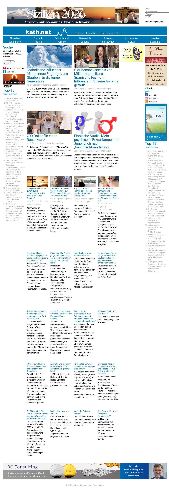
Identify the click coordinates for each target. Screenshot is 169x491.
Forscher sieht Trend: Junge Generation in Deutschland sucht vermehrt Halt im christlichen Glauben (107, 258)
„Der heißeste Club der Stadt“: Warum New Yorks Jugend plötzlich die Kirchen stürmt (60, 192)
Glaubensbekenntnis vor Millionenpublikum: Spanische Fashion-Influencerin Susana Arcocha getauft (15, 172)
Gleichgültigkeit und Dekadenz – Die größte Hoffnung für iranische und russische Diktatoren (157, 266)
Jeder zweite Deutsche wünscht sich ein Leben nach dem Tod (15, 126)
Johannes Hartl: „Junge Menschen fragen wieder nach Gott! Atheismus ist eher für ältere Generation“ (15, 144)
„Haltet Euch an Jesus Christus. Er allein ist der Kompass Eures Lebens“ (61, 315)
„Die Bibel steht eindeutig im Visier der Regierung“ (14, 162)
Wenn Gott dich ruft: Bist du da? (107, 312)
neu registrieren (156, 21)
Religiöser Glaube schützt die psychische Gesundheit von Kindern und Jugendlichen (37, 257)
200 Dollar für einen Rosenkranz (42, 138)
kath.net (76, 485)
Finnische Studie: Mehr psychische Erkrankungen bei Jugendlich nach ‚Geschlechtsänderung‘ (96, 141)
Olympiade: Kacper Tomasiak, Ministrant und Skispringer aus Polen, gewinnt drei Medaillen (107, 369)
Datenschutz (98, 485)
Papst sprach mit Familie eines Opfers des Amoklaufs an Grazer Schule (83, 192)
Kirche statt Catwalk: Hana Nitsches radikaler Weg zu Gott (84, 366)
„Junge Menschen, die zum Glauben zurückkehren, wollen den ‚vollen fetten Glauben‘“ (14, 197)
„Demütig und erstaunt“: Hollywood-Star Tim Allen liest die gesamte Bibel (60, 367)
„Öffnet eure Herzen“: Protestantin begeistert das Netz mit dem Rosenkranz (37, 367)
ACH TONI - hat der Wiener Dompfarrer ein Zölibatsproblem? (14, 105)
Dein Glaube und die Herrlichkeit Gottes (82, 254)
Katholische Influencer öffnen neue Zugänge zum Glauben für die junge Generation (47, 75)
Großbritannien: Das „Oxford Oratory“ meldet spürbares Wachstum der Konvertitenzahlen (37, 415)
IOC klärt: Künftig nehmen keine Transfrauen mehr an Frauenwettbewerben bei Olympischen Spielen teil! (108, 194)
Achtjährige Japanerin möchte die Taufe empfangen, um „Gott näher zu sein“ (36, 315)
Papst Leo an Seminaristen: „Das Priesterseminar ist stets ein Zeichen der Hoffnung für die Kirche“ (85, 316)
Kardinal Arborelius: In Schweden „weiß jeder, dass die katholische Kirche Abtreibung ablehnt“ (156, 255)
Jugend (46, 85)
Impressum (86, 485)
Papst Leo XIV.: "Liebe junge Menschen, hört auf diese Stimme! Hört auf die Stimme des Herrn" (60, 258)
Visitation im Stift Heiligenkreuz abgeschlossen (154, 220)
